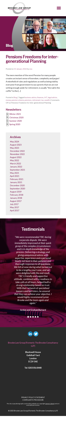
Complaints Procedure (33, 400)
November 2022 (17, 154)
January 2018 (16, 198)
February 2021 (16, 179)
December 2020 (17, 185)
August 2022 (15, 157)
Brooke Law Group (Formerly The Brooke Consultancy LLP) (36, 411)
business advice (30, 97)
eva (30, 69)
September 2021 (17, 169)
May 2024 (14, 141)
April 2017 (14, 210)
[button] (59, 8)
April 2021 (14, 176)
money (8, 100)
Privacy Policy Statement (33, 397)
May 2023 (14, 148)
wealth (47, 100)
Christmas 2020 (14, 117)
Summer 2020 (14, 121)
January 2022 (16, 166)
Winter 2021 (13, 114)
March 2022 (15, 163)
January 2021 (16, 182)
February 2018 (16, 194)
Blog (15, 97)
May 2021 (14, 173)
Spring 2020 (13, 124)
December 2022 (17, 151)
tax (42, 100)
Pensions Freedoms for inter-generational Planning (32, 59)
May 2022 (14, 160)
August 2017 (15, 201)
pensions (28, 100)
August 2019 (15, 191)
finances (40, 97)
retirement (36, 100)
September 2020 (17, 188)
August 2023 (15, 144)
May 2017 (14, 207)
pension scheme (18, 100)
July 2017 (14, 204)
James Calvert (49, 403)
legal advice (52, 97)
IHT (45, 97)
